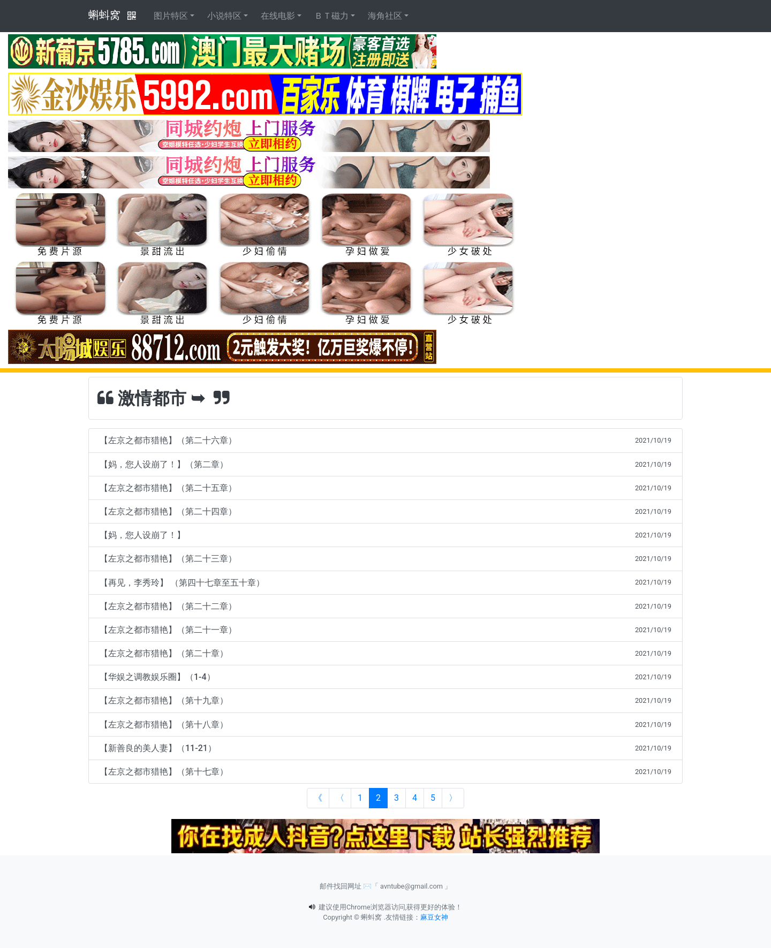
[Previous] (340, 798)
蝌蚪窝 (104, 15)
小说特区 (224, 16)
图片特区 (171, 16)
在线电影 (278, 16)
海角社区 (385, 16)
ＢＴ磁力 (331, 16)
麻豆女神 (434, 917)
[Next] (453, 798)
